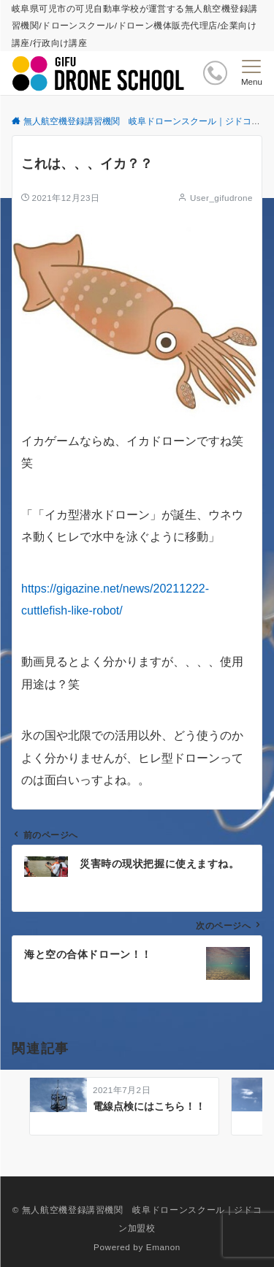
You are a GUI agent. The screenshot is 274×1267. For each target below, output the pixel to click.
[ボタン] (215, 73)
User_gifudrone (221, 197)
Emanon (163, 1247)
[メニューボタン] (251, 73)
